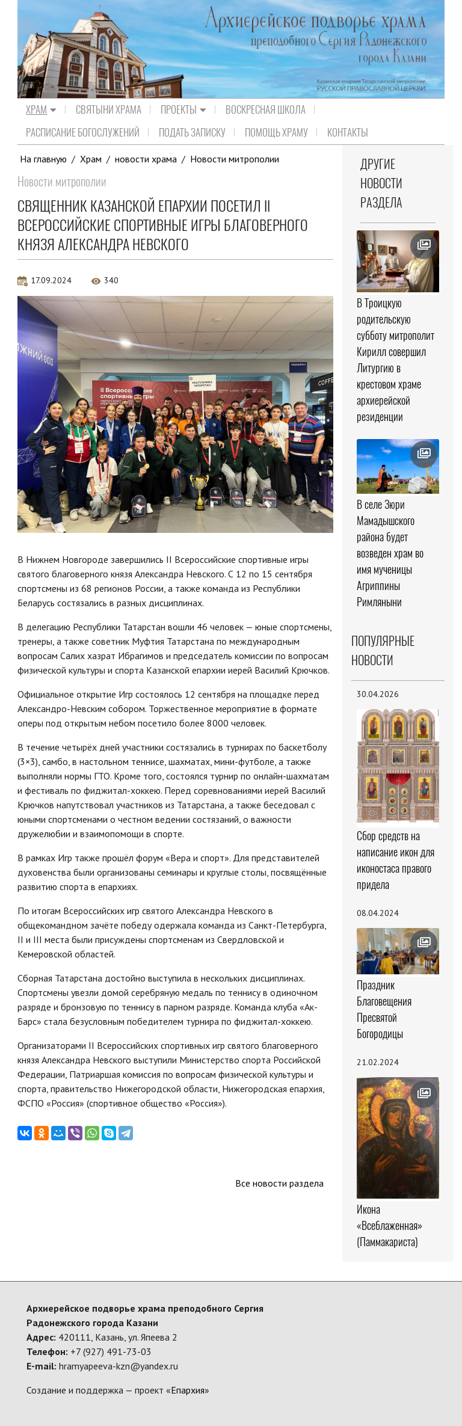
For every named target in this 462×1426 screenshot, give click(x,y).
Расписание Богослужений (83, 132)
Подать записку (192, 132)
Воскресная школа (266, 109)
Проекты (183, 109)
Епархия (188, 1390)
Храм (41, 109)
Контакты (347, 132)
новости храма (146, 159)
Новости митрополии (234, 159)
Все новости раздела (279, 1183)
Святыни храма (108, 109)
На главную (43, 159)
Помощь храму (276, 132)
